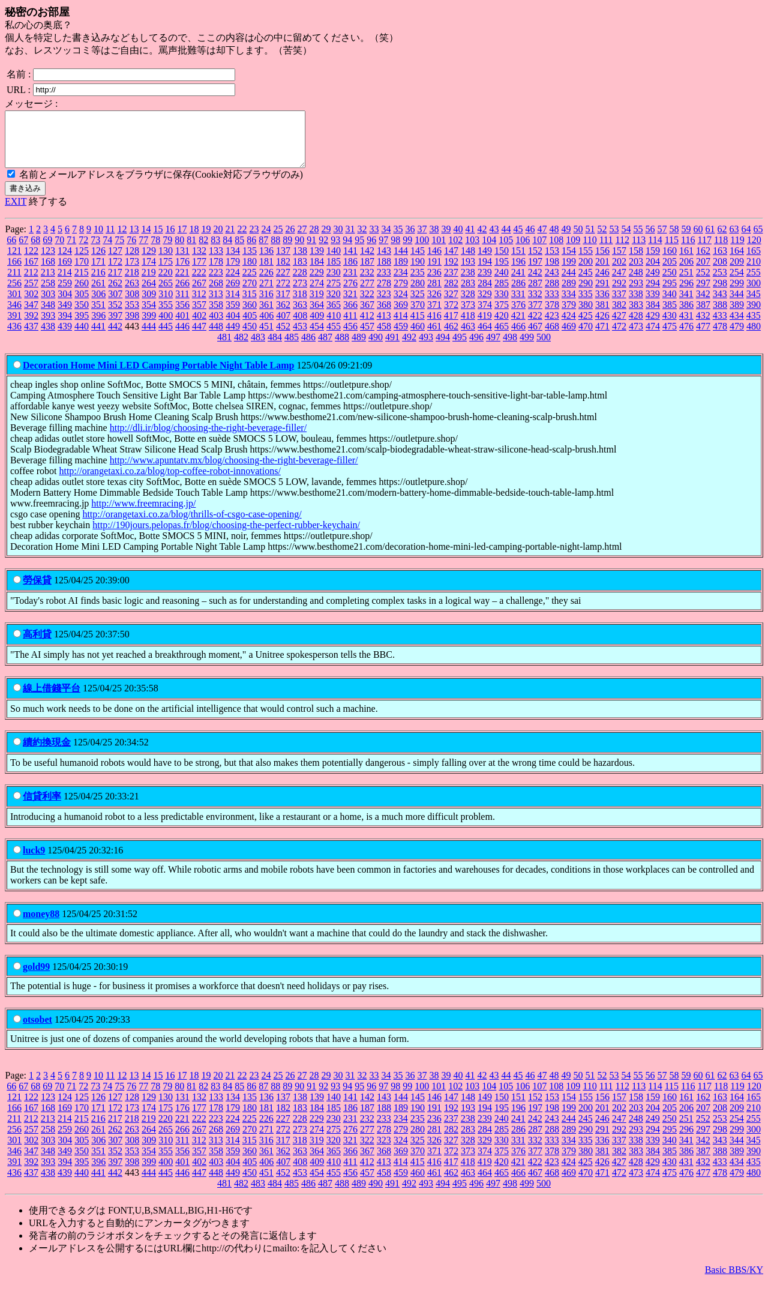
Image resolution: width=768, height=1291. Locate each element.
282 (451, 294)
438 (48, 337)
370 (417, 315)
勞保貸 (37, 591)
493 (426, 348)
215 (81, 283)
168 (48, 272)
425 (585, 326)
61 (710, 240)
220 (165, 283)
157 (619, 261)
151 (518, 261)
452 (283, 337)
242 (535, 283)
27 (302, 240)
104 (489, 250)
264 (149, 294)
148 (468, 261)
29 (326, 240)
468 (552, 337)
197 (535, 272)
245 (585, 283)
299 (737, 294)
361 (266, 315)
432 (703, 326)
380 (585, 315)
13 (134, 240)
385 (669, 315)
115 (672, 250)
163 (720, 261)
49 (566, 240)
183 (300, 272)
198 (552, 272)
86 (251, 250)
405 (249, 326)
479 (737, 337)
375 (501, 315)
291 (602, 294)
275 (333, 294)
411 (350, 326)
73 (95, 250)
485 (291, 348)
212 (31, 283)
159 (653, 261)
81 (191, 250)
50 (578, 240)
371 (434, 315)
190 (417, 272)
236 (434, 283)
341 (686, 304)
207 (703, 272)
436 (14, 337)
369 (401, 315)
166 (14, 272)
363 (300, 315)
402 (199, 326)
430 (669, 326)
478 (720, 337)
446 (182, 337)
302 (31, 304)
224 (233, 283)
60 (698, 240)
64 (746, 240)
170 (81, 272)
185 (333, 272)
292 (619, 294)
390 (753, 315)
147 (451, 261)
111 (606, 250)
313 (216, 304)
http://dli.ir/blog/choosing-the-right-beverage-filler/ (208, 438)
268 (216, 294)
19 (206, 240)
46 (530, 240)
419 (485, 326)
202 (619, 272)
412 (367, 326)
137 (283, 261)
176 (182, 272)
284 (485, 294)
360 (249, 315)
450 (249, 337)
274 (317, 294)
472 (619, 337)
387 (703, 315)
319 (317, 304)
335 (585, 304)
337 (619, 304)
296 (686, 294)
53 (614, 240)
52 (602, 240)
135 (249, 261)
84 (227, 250)
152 (535, 261)
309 (149, 304)
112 (622, 250)
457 (367, 337)
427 (619, 326)
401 (182, 326)
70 (59, 250)
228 (300, 283)
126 (98, 261)
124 (65, 261)
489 (359, 348)
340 (669, 304)
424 (569, 326)
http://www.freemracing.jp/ (143, 514)
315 (249, 304)
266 (182, 294)
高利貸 (37, 645)
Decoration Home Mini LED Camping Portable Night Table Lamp (158, 376)
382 (619, 315)
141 (350, 261)
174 (149, 272)
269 (233, 294)
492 (409, 348)
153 (552, 261)
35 (398, 240)
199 (569, 272)
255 (753, 283)
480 (753, 337)
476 (686, 337)
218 (132, 283)
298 (720, 294)
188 (384, 272)
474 (653, 337)
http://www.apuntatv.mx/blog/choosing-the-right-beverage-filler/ (234, 471)
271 (266, 294)
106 (522, 250)
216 (98, 283)
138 (300, 261)
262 (115, 294)
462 (451, 337)
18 (194, 240)
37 (422, 240)
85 (239, 250)
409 (317, 326)
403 (216, 326)
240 (501, 283)
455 (333, 337)
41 (470, 240)
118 (721, 250)
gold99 (36, 977)
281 (434, 294)
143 (384, 261)
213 (48, 283)
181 (266, 272)
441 (98, 337)
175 (165, 272)
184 (317, 272)
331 (518, 304)
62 (722, 240)
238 (468, 283)
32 (362, 240)
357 (199, 315)
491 (392, 348)
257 (31, 294)
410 (333, 326)
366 (350, 315)
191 (434, 272)
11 (110, 240)
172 (115, 272)
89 (287, 250)
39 (446, 240)
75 (119, 250)
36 (410, 240)
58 (674, 240)
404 (233, 326)
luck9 (34, 861)
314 (233, 304)
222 (199, 283)
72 (83, 250)
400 (165, 326)
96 (371, 250)
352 (115, 315)
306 (98, 304)
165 (753, 261)
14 (146, 240)
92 (323, 250)
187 (367, 272)
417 (451, 326)
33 (374, 240)
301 (14, 304)
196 (518, 272)
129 (149, 261)
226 (266, 283)
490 (375, 348)
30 (338, 240)
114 (655, 250)
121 (14, 261)
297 (703, 294)
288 (552, 294)
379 (569, 315)
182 (283, 272)
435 (753, 326)
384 (653, 315)
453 (300, 337)
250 (669, 283)
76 (131, 250)
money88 (41, 924)
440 (81, 337)
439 (65, 337)
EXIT (15, 212)
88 (275, 250)
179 (233, 272)
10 (98, 240)
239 (485, 283)
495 (459, 348)
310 (165, 304)
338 (636, 304)
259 (65, 294)
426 (602, 326)
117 (705, 250)
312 (199, 304)
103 (472, 250)
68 (35, 250)
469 (569, 337)
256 (14, 294)
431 (686, 326)
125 (81, 261)
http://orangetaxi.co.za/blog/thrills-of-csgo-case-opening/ (191, 525)
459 (401, 337)
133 (216, 261)
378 (552, 315)
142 (367, 261)
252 (703, 283)
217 (115, 283)
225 (249, 283)
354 (149, 315)
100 (422, 250)
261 (98, 294)
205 (669, 272)
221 (182, 283)
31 (350, 240)
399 (149, 326)
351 (98, 315)
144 (401, 261)
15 (158, 240)
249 (653, 283)
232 (367, 283)
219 (149, 283)
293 (636, 294)
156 (602, 261)
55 (638, 240)
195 (501, 272)
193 (468, 272)
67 (23, 250)
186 (350, 272)
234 (401, 283)
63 (734, 240)
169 (65, 272)
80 (179, 250)
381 (602, 315)
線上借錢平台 (51, 699)
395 (81, 326)
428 (636, 326)
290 (585, 294)
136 (266, 261)
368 (384, 315)
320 (333, 304)
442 (115, 337)
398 (132, 326)
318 (300, 304)
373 (468, 315)
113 (639, 250)
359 (233, 315)
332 (535, 304)
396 (98, 326)
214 (65, 283)
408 (300, 326)
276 (350, 294)
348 (48, 315)
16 (170, 240)
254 (737, 283)
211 (14, 283)
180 (249, 272)
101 (438, 250)
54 (626, 240)
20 (218, 240)
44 (506, 240)
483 (258, 348)
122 (31, 261)
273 (300, 294)
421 (518, 326)
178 (216, 272)
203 (636, 272)
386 (686, 315)
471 (602, 337)
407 (283, 326)
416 (434, 326)
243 (552, 283)
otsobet (37, 1030)
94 (347, 250)
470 (585, 337)
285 (501, 294)
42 (482, 240)
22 (242, 240)
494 (443, 348)
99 (407, 250)
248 (636, 283)
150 (501, 261)
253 (720, 283)
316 (266, 304)
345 (753, 304)
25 (278, 240)
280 (417, 294)
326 (434, 304)
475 (669, 337)
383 (636, 315)
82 (203, 250)
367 (367, 315)
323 (384, 304)
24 (266, 240)
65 (758, 240)
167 (31, 272)
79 (167, 250)
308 (132, 304)
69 (47, 250)
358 (216, 315)
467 (535, 337)
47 (542, 240)
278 (384, 294)
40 (458, 240)
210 (753, 272)
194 (485, 272)
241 (518, 283)
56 (650, 240)
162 (703, 261)
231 (350, 283)
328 (468, 304)
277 (367, 294)
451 (266, 337)
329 (485, 304)
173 (132, 272)
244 (569, 283)
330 (501, 304)
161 (686, 261)
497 (493, 348)
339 (653, 304)
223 (216, 283)
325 (417, 304)
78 (155, 250)
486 (308, 348)
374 (485, 315)
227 (283, 283)
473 (636, 337)
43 (494, 240)
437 (31, 337)
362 (283, 315)
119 (737, 250)
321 (350, 304)
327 (451, 304)
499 (527, 348)
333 (552, 304)
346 (14, 315)
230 (333, 283)
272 (283, 294)
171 (98, 272)
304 (65, 304)
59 (686, 240)
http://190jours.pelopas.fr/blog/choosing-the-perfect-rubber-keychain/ (226, 536)
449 (233, 337)
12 (122, 240)
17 (182, 240)
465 (501, 337)
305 (81, 304)
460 (417, 337)
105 (506, 250)
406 (266, 326)
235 (417, 283)
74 (107, 250)
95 (359, 250)
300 (753, 294)
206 (686, 272)
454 (317, 337)
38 (434, 240)
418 (468, 326)
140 (333, 261)
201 (602, 272)
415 (417, 326)
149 (485, 261)
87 (263, 250)
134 (233, 261)
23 (254, 240)
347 (31, 315)
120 (754, 250)
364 (317, 315)
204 (653, 272)
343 (720, 304)
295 (669, 294)
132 (199, 261)
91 (311, 250)
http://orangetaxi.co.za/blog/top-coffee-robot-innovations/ (169, 482)
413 (384, 326)
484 (275, 348)
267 (199, 294)
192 (451, 272)
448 (216, 337)
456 (350, 337)
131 (182, 261)
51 (590, 240)
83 (215, 250)
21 (230, 240)
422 (535, 326)
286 (518, 294)
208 (720, 272)
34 (386, 240)
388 (720, 315)
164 (737, 261)
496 (476, 348)
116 (688, 250)
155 (585, 261)
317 (283, 304)
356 (182, 315)
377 (535, 315)
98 (395, 250)
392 (31, 326)
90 (299, 250)
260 (81, 294)
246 (602, 283)
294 (653, 294)
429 (653, 326)
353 (132, 315)
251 (686, 283)
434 (737, 326)
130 (165, 261)
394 (65, 326)
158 (636, 261)
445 (165, 337)
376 (518, 315)
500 (543, 348)
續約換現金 (47, 753)
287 (535, 294)
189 (401, 272)
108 (556, 250)
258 (48, 294)
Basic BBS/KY (734, 1280)
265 (165, 294)
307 (115, 304)
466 (518, 337)
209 (737, 272)
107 (539, 250)
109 (573, 250)
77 (143, 250)
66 (11, 250)
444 (149, 337)
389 (737, 315)
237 (451, 283)
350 (81, 315)
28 (314, 240)
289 (569, 294)
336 (602, 304)
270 (249, 294)
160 (669, 261)
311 (182, 304)
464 (485, 337)
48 (554, 240)
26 (290, 240)
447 (199, 337)
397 (115, 326)
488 (342, 348)
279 (401, 294)
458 (384, 337)
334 (569, 304)
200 (585, 272)
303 (48, 304)
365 (333, 315)
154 (569, 261)
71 (71, 250)
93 (335, 250)
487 (325, 348)
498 (510, 348)
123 (48, 261)
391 (14, 326)
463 (468, 337)
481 (224, 348)
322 (367, 304)
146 (434, 261)
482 (241, 348)
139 (317, 261)
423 (552, 326)
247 (619, 283)
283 (468, 294)
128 (132, 261)
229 (317, 283)
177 (199, 272)
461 (434, 337)
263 (132, 294)
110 (589, 250)
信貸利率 (42, 807)
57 (662, 240)
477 (703, 337)
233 (384, 283)
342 (703, 304)
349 (65, 315)
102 (455, 250)
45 (518, 240)
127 (115, 261)
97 (383, 250)
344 (737, 304)
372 (451, 315)
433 (720, 326)
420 (501, 326)
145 (417, 261)
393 (48, 326)
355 (165, 315)
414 (401, 326)
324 (401, 304)
